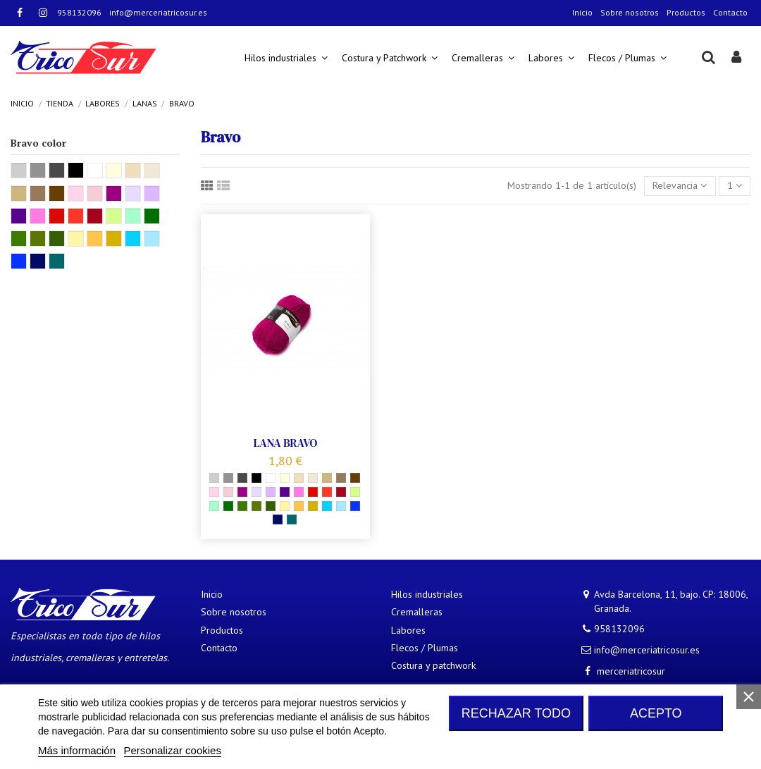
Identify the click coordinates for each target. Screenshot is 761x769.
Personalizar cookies (172, 750)
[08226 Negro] (256, 478)
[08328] (327, 506)
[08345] (313, 478)
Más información (77, 750)
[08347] (271, 506)
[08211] (355, 506)
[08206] (214, 492)
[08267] (299, 478)
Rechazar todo (516, 713)
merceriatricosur (631, 671)
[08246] (228, 506)
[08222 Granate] (341, 492)
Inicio (582, 12)
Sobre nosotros (629, 12)
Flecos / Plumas (424, 647)
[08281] (355, 478)
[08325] (355, 492)
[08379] (228, 492)
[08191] (242, 506)
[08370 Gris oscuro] (242, 478)
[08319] (228, 478)
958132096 (79, 12)
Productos (686, 12)
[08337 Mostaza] (313, 506)
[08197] (341, 478)
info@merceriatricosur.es (158, 12)
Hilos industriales (427, 594)
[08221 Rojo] (313, 492)
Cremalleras (417, 611)
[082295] (214, 478)
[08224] (271, 478)
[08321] (214, 506)
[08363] (341, 506)
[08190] (271, 492)
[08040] (256, 492)
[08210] (299, 506)
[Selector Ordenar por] (679, 186)
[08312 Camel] (327, 478)
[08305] (299, 492)
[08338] (256, 506)
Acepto (656, 713)
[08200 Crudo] (285, 478)
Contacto (730, 12)
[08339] (242, 492)
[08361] (285, 506)
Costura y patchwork (433, 665)
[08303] (285, 492)
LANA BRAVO (286, 442)
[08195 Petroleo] (292, 519)
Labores (408, 630)
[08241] (327, 492)
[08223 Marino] (278, 519)
